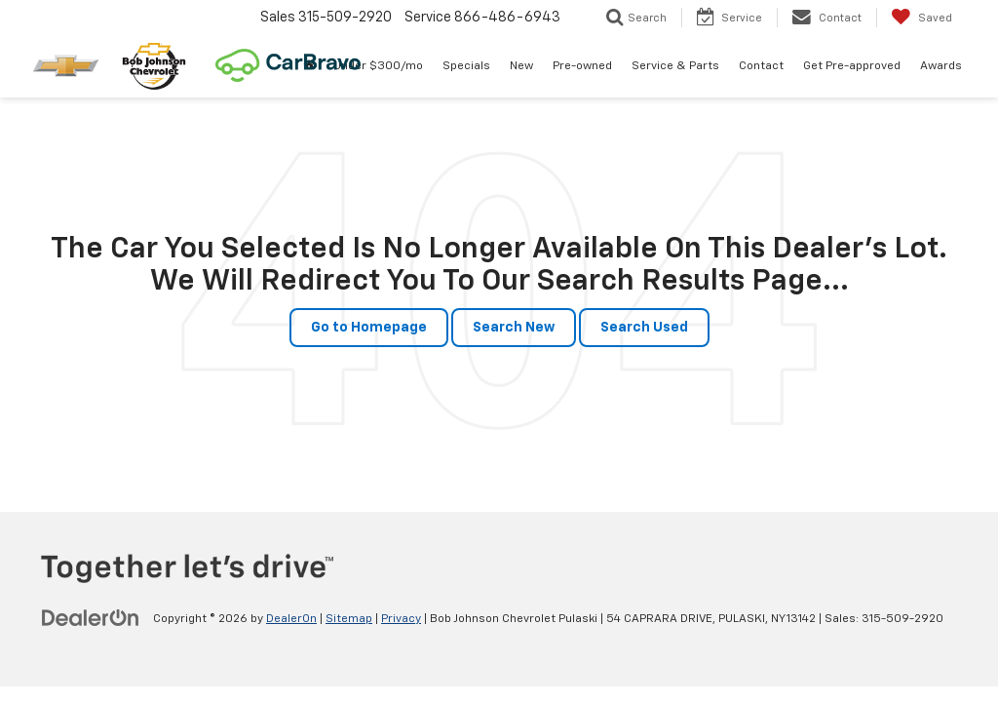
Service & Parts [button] (675, 66)
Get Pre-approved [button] (852, 66)
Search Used (644, 327)
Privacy (401, 619)
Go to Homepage (369, 327)
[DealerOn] (90, 618)
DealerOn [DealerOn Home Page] (291, 619)
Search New (514, 327)
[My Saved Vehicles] (921, 17)
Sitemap (349, 619)
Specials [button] (466, 66)
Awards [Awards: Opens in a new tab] (941, 66)
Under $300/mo (378, 66)
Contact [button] (761, 66)
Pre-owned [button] (582, 66)
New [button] (521, 66)
